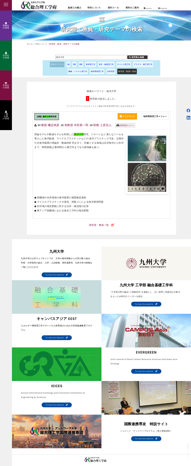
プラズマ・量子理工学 (143, 64)
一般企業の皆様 (6, 115)
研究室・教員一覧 (99, 225)
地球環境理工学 (97, 71)
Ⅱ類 (74, 64)
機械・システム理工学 (77, 71)
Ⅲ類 (81, 64)
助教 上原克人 (102, 125)
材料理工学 (90, 64)
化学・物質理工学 (106, 64)
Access (148, 8)
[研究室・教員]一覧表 (127, 71)
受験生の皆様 (6, 25)
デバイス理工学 (123, 64)
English (162, 8)
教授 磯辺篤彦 (50, 125)
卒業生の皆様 (6, 85)
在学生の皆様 (6, 55)
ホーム (30, 44)
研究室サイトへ (127, 125)
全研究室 (111, 71)
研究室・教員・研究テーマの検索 (64, 44)
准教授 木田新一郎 (76, 125)
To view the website (57, 275)
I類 (68, 64)
